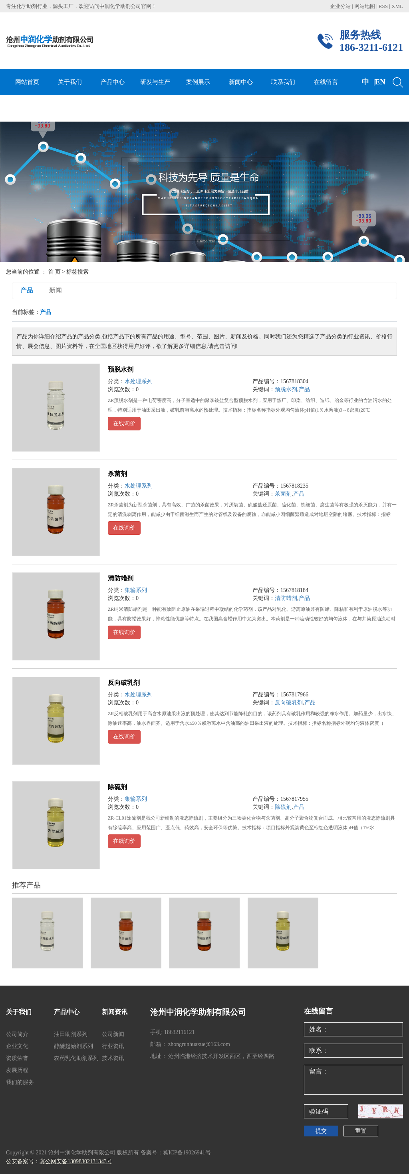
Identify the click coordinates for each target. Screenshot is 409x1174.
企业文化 (17, 1046)
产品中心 (113, 82)
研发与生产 (155, 82)
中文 (365, 95)
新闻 (55, 290)
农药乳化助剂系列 (76, 1058)
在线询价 (124, 423)
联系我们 (283, 82)
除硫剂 (117, 787)
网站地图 (365, 6)
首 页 (54, 272)
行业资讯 (113, 1046)
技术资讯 (113, 1058)
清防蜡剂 (120, 578)
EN (380, 82)
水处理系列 (139, 381)
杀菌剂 (117, 473)
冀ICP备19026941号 (187, 1153)
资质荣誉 (17, 1058)
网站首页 (27, 82)
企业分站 (340, 6)
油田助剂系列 (70, 1034)
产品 (26, 290)
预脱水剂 (120, 369)
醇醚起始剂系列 (73, 1046)
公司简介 (17, 1034)
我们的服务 (20, 1082)
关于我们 (70, 82)
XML (397, 6)
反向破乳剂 (124, 682)
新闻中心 (241, 82)
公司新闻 (113, 1034)
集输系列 (136, 590)
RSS (383, 6)
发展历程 (17, 1070)
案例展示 (198, 82)
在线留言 (326, 82)
